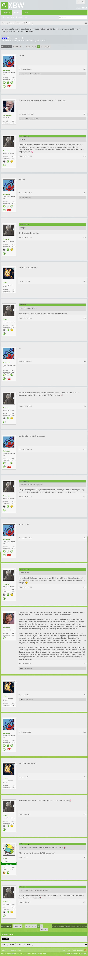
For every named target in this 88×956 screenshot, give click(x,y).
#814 (85, 663)
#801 (85, 69)
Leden (26, 12)
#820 (85, 902)
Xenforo (19, 950)
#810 (85, 449)
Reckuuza (6, 70)
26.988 (13, 156)
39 (32, 46)
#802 (85, 114)
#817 (85, 777)
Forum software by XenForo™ (17, 953)
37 (26, 46)
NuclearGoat (29, 74)
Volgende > (47, 46)
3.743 (13, 289)
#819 (85, 857)
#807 (85, 318)
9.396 (13, 633)
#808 (85, 361)
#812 (85, 538)
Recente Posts (22, 17)
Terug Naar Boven (78, 950)
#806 (85, 281)
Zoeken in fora (9, 17)
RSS (85, 950)
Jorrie (5, 859)
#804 (85, 193)
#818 (85, 814)
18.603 (13, 868)
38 (29, 46)
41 (38, 46)
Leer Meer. (29, 31)
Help (63, 950)
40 (35, 46)
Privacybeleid (83, 953)
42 (41, 46)
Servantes (6, 627)
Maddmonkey (31, 41)
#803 (85, 156)
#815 (85, 695)
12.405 (13, 77)
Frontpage (6, 12)
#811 (85, 496)
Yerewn (22, 74)
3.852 (13, 121)
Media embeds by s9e (40, 953)
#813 (85, 587)
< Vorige (15, 46)
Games (14, 41)
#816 (85, 732)
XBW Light (5, 950)
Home (68, 950)
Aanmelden (81, 2)
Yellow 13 (28, 119)
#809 (85, 406)
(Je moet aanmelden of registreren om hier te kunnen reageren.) (69, 926)
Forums (16, 12)
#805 (85, 237)
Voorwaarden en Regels (71, 953)
